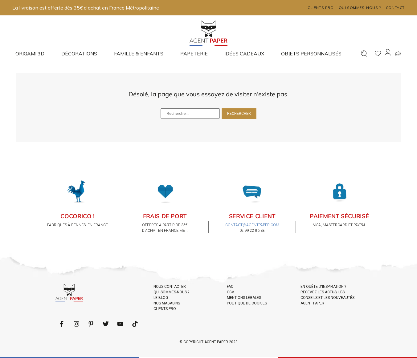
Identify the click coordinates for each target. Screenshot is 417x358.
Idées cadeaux (244, 53)
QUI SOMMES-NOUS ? (171, 292)
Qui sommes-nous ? (360, 7)
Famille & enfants (138, 53)
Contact (395, 7)
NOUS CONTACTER (169, 286)
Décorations (79, 53)
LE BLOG (160, 298)
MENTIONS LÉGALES (244, 298)
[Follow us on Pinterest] (91, 324)
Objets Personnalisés (311, 53)
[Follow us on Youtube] (120, 324)
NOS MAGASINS (166, 303)
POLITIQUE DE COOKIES (247, 303)
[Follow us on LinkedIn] (76, 324)
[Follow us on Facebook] (61, 324)
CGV (230, 292)
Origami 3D (29, 53)
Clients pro (321, 7)
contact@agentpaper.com (252, 225)
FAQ (230, 286)
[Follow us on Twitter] (106, 324)
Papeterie (194, 53)
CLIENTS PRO (164, 309)
